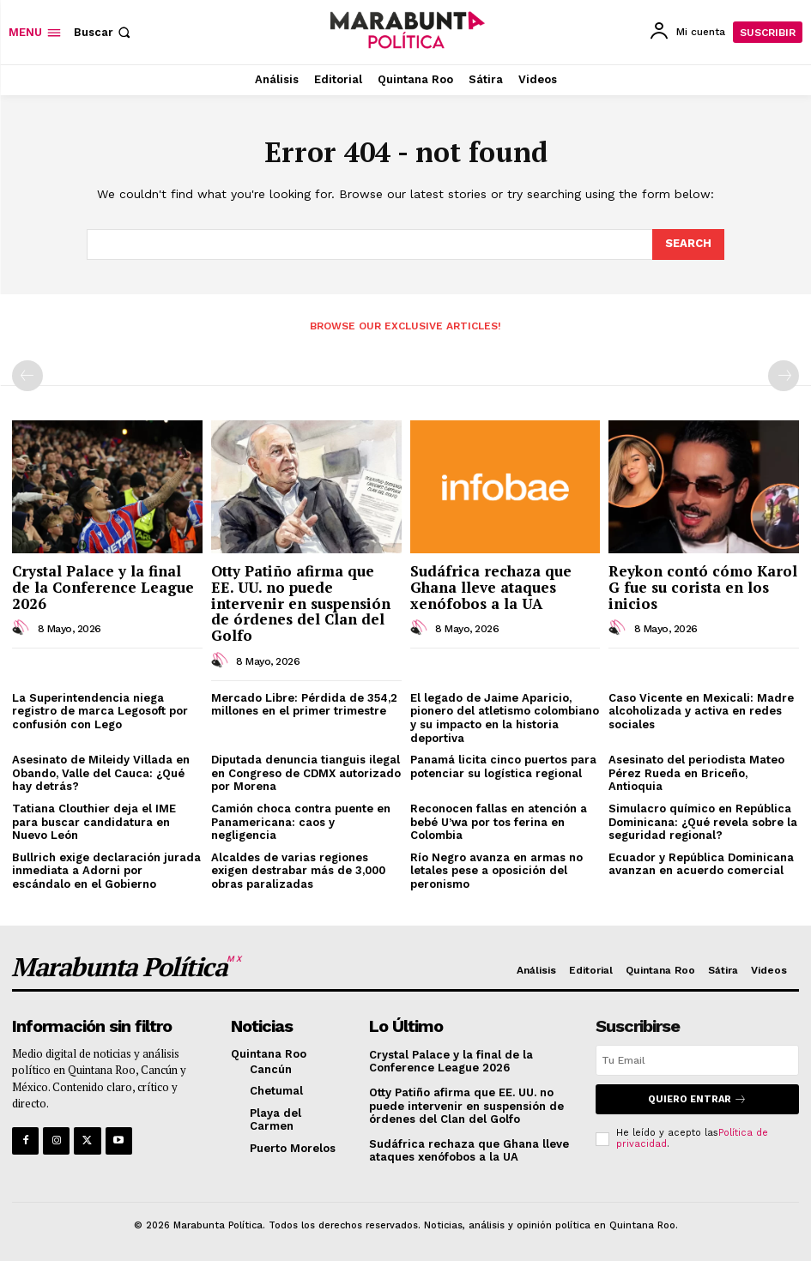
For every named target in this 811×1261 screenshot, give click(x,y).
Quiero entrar (697, 1099)
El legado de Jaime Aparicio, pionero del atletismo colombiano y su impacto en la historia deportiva (504, 718)
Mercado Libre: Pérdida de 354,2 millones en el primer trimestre (304, 704)
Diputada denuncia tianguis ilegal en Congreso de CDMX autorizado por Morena (306, 773)
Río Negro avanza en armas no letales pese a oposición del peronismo (496, 870)
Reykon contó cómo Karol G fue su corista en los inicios (702, 586)
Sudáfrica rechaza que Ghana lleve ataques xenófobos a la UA (491, 586)
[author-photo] (23, 627)
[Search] (688, 244)
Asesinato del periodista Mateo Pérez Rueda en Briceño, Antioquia (696, 773)
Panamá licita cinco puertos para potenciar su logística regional (503, 766)
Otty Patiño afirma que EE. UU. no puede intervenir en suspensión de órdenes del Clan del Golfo (300, 603)
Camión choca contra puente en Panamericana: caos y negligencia (300, 822)
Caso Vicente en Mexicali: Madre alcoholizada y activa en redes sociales (701, 711)
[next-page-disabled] (783, 375)
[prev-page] (27, 375)
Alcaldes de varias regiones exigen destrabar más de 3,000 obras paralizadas (298, 870)
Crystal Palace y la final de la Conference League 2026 (103, 586)
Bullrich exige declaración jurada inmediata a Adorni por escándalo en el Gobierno (106, 870)
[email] (697, 1060)
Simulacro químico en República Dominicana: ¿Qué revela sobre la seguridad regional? (702, 822)
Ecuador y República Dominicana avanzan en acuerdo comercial (701, 864)
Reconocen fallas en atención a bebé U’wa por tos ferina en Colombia (498, 822)
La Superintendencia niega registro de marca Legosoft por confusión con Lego (100, 711)
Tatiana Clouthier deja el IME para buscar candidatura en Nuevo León (94, 822)
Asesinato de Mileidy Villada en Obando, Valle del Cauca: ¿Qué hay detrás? (101, 773)
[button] (104, 32)
